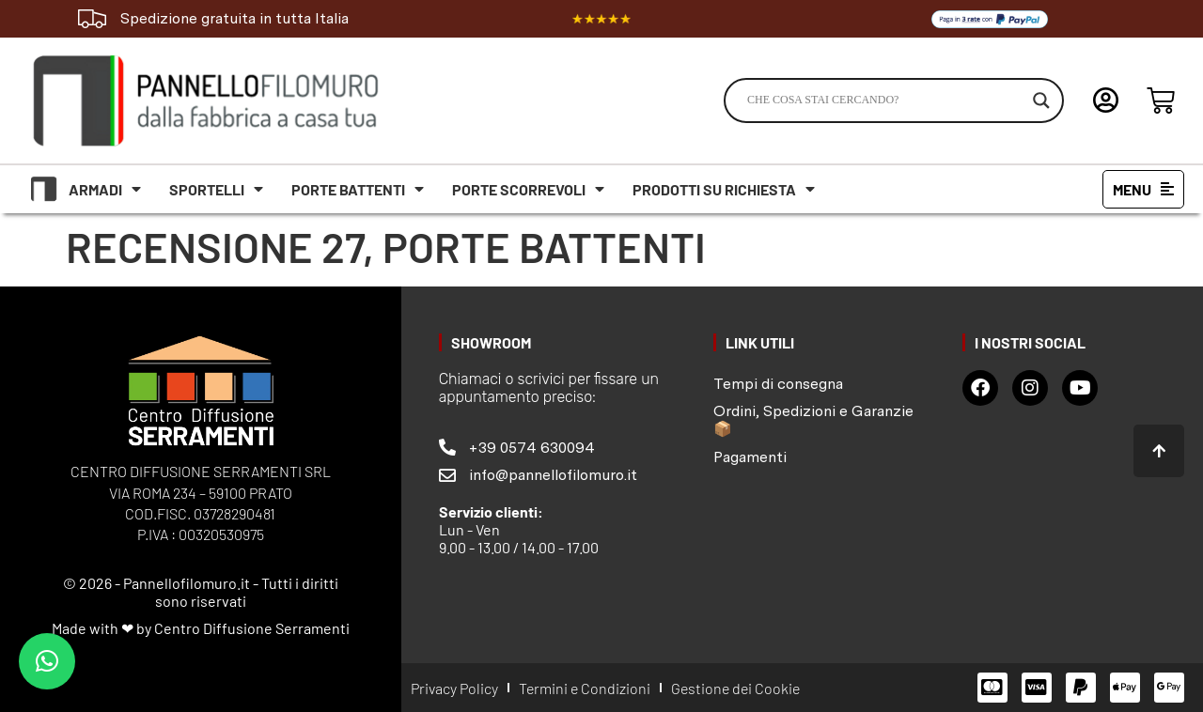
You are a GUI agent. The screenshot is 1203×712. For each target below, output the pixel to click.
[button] (47, 661)
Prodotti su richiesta (724, 189)
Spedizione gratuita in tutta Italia (234, 18)
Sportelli (216, 189)
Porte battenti (357, 189)
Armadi (105, 189)
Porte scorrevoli (528, 189)
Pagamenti (750, 457)
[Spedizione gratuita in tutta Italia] (92, 19)
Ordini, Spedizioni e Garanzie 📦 (813, 420)
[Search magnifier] (1041, 100)
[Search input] (885, 100)
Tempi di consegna (778, 384)
